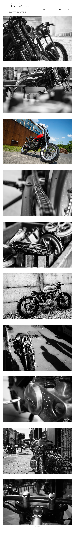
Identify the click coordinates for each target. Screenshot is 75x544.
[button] (58, 9)
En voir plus (37, 526)
